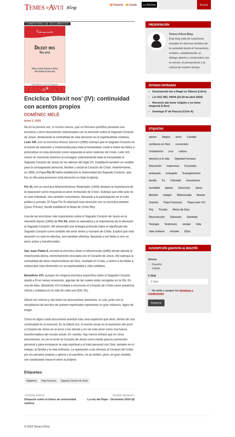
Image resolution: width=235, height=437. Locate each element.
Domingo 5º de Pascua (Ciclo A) (172, 111)
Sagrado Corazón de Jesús (74, 380)
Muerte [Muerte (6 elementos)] (201, 194)
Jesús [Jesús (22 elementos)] (198, 187)
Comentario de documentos (47, 23)
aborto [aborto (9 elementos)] (153, 136)
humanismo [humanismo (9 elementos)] (193, 180)
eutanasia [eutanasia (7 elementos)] (154, 173)
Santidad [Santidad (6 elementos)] (192, 216)
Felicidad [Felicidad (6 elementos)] (175, 180)
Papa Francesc (48, 380)
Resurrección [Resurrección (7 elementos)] (157, 216)
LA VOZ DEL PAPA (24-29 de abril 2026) (177, 97)
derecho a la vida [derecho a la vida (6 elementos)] (159, 158)
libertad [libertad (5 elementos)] (153, 194)
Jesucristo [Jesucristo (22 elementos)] (184, 187)
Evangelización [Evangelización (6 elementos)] (192, 173)
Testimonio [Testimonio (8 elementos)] (170, 224)
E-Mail (152, 275)
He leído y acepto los (170, 292)
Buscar (204, 4)
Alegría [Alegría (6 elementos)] (166, 136)
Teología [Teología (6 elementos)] (154, 224)
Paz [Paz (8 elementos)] (151, 209)
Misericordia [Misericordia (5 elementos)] (184, 194)
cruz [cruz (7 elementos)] (170, 151)
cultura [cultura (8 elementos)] (183, 151)
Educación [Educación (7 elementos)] (155, 165)
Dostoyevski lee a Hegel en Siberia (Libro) (179, 91)
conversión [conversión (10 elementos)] (181, 144)
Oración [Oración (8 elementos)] (153, 202)
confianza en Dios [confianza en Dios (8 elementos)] (159, 144)
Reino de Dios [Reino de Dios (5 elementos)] (181, 209)
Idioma (152, 259)
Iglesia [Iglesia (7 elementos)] (169, 187)
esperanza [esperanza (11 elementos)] (173, 165)
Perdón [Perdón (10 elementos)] (163, 209)
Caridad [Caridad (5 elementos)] (191, 136)
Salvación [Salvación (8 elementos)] (176, 216)
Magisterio (31, 380)
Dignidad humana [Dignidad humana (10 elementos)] (185, 158)
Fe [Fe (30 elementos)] (163, 180)
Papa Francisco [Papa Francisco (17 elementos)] (173, 202)
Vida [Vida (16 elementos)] (198, 224)
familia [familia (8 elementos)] (153, 180)
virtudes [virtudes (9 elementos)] (174, 231)
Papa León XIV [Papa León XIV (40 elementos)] (196, 202)
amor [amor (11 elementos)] (178, 136)
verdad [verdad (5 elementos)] (186, 224)
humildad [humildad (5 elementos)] (154, 187)
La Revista (149, 4)
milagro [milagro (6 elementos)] (167, 194)
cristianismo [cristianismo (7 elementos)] (156, 151)
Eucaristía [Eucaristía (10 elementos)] (190, 165)
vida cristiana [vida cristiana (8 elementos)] (156, 231)
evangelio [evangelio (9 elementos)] (171, 173)
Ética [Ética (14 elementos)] (187, 231)
